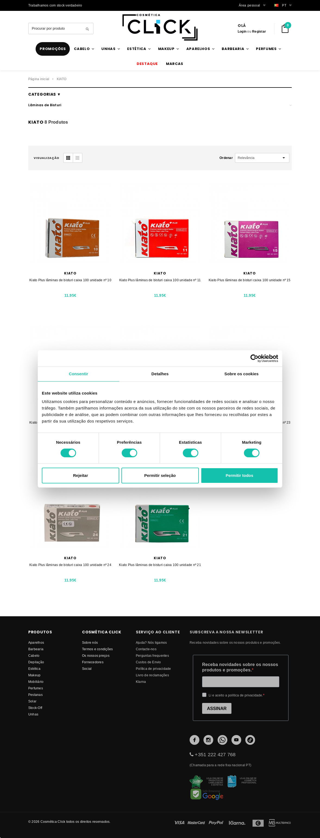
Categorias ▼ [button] (44, 94)
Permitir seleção (160, 475)
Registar (259, 31)
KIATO (61, 79)
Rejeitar (80, 475)
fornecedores (92, 662)
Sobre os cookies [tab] (241, 373)
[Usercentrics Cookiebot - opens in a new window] (254, 358)
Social (87, 669)
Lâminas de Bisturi (44, 105)
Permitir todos (239, 475)
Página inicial (38, 79)
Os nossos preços (95, 655)
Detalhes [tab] (159, 373)
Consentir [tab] (78, 373)
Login (242, 31)
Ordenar (226, 158)
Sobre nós (90, 642)
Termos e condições (97, 649)
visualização (46, 158)
